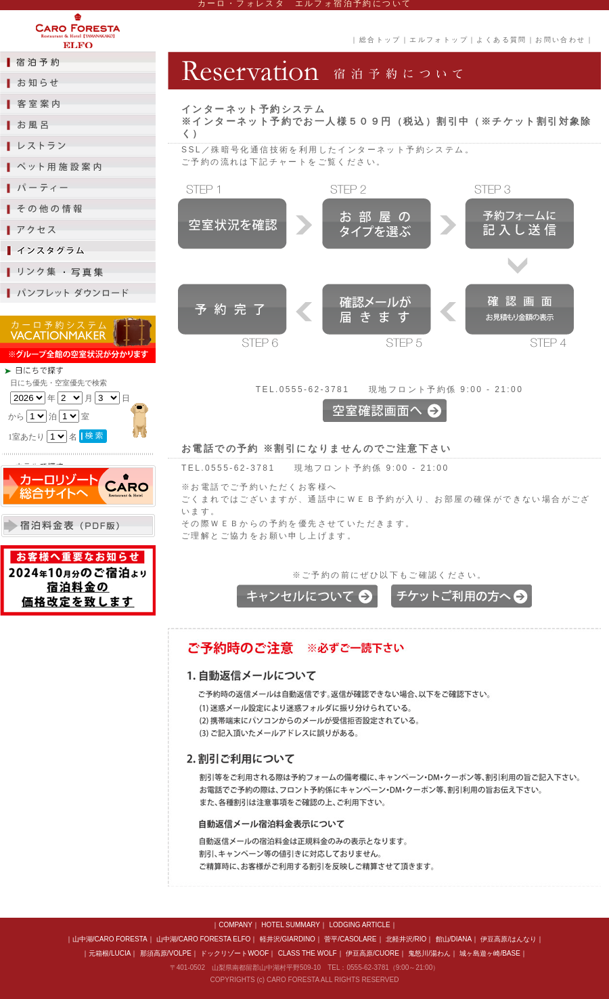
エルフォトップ (438, 39)
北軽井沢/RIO (406, 939)
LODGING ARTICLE (359, 925)
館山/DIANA (454, 939)
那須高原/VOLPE (165, 953)
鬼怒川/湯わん (429, 953)
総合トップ (380, 39)
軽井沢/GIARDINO (287, 939)
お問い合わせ (560, 39)
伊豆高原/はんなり (508, 939)
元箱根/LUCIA (110, 953)
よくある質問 (501, 39)
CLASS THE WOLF (307, 953)
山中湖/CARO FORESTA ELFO (203, 939)
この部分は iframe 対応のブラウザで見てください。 (101, 414)
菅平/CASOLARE (350, 939)
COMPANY (235, 925)
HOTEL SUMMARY (290, 925)
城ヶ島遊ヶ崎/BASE (489, 953)
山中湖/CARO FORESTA (110, 939)
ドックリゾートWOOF (234, 953)
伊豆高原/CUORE (372, 953)
